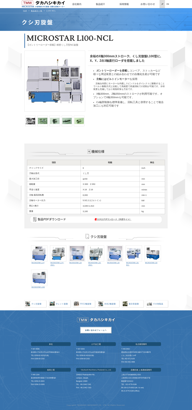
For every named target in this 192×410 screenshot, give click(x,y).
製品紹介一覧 (36, 11)
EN (168, 4)
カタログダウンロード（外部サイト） (114, 219)
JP (162, 4)
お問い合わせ (147, 4)
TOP (25, 11)
